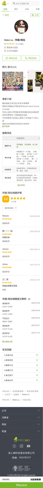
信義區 (16, 394)
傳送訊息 (11, 58)
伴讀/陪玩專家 (32, 391)
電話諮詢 (31, 58)
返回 (6, 14)
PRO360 (5, 391)
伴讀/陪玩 (27, 400)
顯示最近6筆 (7, 341)
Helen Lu (25, 394)
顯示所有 (21, 185)
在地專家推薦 (17, 391)
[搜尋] (13, 3)
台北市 (7, 394)
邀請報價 (21, 485)
